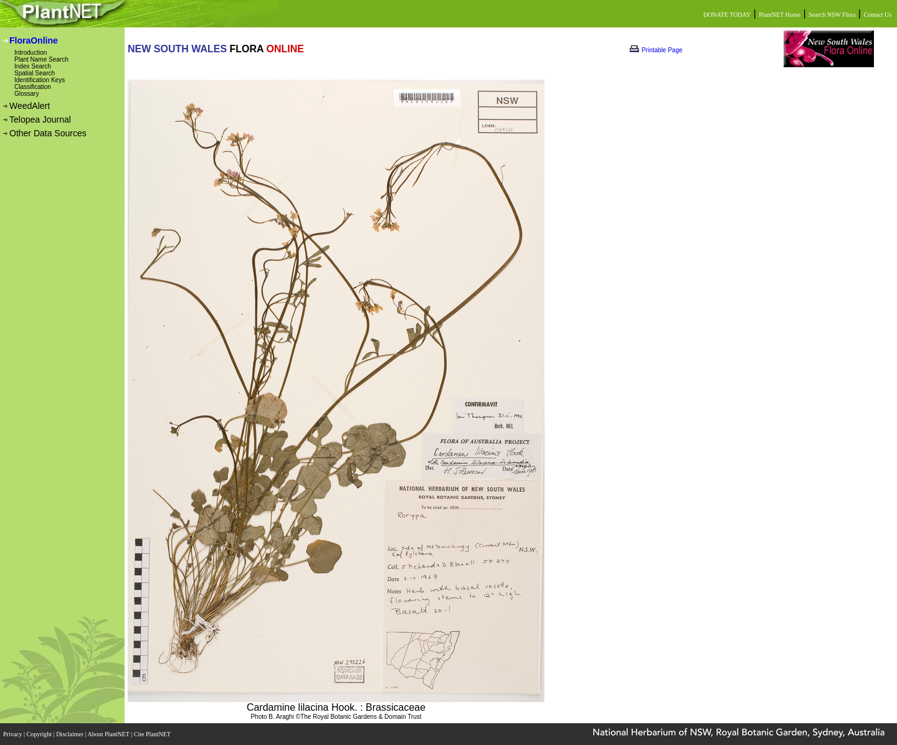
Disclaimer (70, 734)
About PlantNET (109, 734)
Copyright (40, 734)
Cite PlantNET (153, 734)
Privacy (13, 734)
